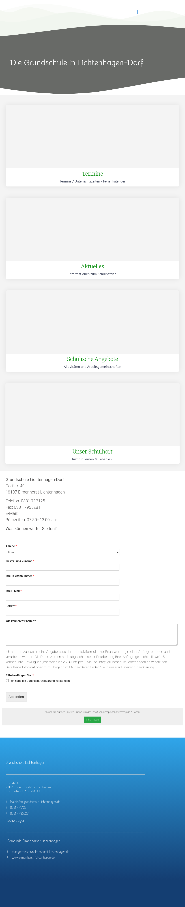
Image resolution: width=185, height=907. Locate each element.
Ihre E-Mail (14, 591)
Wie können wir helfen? (21, 621)
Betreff (11, 606)
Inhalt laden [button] (92, 719)
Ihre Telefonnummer (20, 576)
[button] (137, 12)
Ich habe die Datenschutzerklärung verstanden (40, 681)
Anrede (11, 546)
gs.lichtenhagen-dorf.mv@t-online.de (52, 513)
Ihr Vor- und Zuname (20, 561)
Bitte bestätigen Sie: (20, 675)
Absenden (16, 697)
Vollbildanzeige (13, 730)
